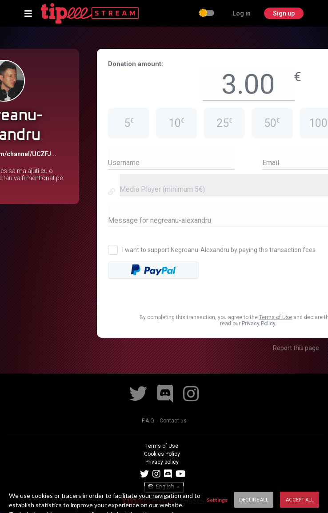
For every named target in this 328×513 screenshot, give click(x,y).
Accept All (300, 499)
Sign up (284, 13)
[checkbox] (207, 14)
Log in (241, 13)
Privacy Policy (258, 323)
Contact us (173, 421)
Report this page (296, 347)
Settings (217, 500)
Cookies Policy (162, 454)
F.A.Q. (149, 421)
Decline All (253, 499)
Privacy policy (162, 462)
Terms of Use (275, 317)
